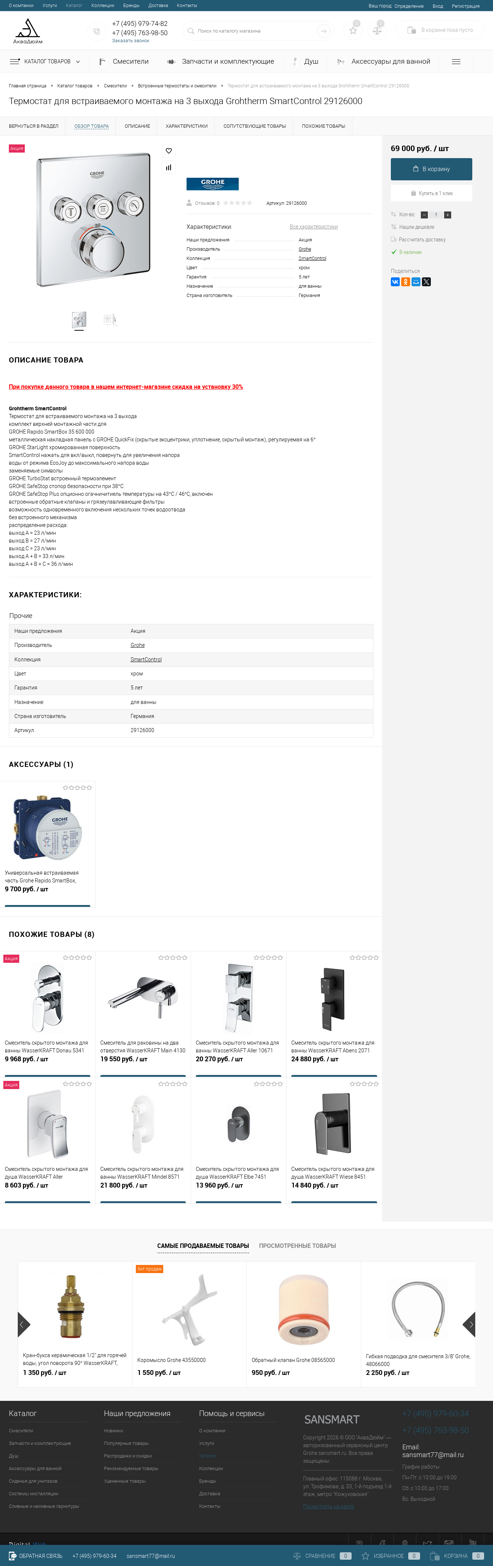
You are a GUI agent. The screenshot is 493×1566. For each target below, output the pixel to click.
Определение (409, 6)
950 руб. (271, 1362)
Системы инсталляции (33, 1483)
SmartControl (312, 259)
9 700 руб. (47, 885)
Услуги (50, 5)
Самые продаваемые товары (203, 1235)
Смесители (123, 61)
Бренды (131, 5)
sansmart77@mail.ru (433, 1444)
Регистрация (466, 6)
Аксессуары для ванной (383, 61)
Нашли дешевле (413, 226)
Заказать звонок (131, 40)
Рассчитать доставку (418, 239)
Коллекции (102, 5)
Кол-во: (407, 214)
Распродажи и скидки (128, 1445)
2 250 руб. (387, 1362)
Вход (438, 6)
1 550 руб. (159, 1362)
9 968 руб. (47, 1055)
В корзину (431, 169)
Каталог (74, 5)
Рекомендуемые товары (131, 1458)
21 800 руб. (143, 1181)
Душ (305, 61)
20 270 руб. (238, 1055)
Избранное (391, 1556)
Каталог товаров (46, 62)
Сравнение (322, 1556)
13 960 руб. (238, 1181)
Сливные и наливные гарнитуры (44, 1496)
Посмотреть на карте (328, 1496)
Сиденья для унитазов (33, 1470)
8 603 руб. (47, 1181)
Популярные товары (126, 1433)
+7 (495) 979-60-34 (95, 1556)
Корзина (457, 1556)
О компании (21, 5)
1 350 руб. (44, 1362)
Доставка (158, 5)
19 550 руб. (143, 1055)
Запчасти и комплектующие (220, 61)
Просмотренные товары (297, 1235)
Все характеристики (314, 228)
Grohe (305, 250)
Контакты (187, 5)
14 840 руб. (334, 1181)
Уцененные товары (125, 1470)
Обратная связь (36, 1556)
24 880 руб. (334, 1055)
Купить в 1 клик (431, 193)
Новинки (113, 1420)
